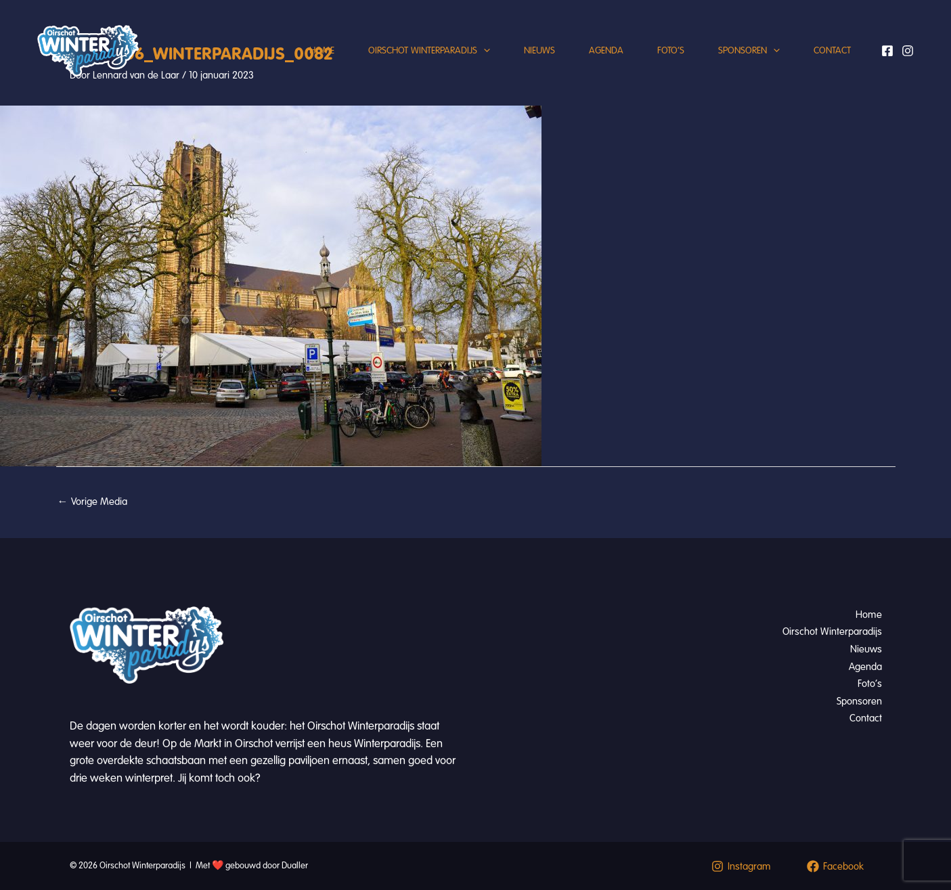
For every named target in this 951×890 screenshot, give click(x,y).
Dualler (295, 865)
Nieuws (539, 50)
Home (321, 50)
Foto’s (670, 50)
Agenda (606, 50)
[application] (483, 51)
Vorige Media (92, 501)
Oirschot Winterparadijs (429, 51)
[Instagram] (908, 51)
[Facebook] (887, 51)
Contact (832, 50)
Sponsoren (749, 51)
